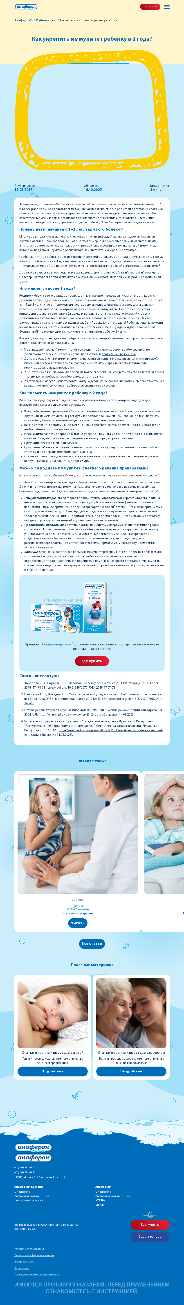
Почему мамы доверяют (29, 1200)
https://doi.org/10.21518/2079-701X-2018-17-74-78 (80, 687)
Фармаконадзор (24, 1262)
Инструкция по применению (112, 1196)
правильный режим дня (119, 354)
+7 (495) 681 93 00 (24, 1167)
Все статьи (92, 944)
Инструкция (150, 6)
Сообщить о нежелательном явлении (37, 1274)
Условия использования (29, 1249)
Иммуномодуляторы (40, 498)
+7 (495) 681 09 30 (24, 1172)
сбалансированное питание (89, 411)
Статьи (99, 1205)
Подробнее (52, 1071)
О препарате (22, 1192)
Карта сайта (21, 1268)
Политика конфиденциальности (34, 1255)
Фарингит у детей (78, 913)
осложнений (109, 520)
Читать (78, 923)
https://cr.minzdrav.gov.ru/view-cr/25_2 (65, 714)
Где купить (92, 661)
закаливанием (125, 358)
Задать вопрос (150, 1236)
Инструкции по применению (31, 1196)
